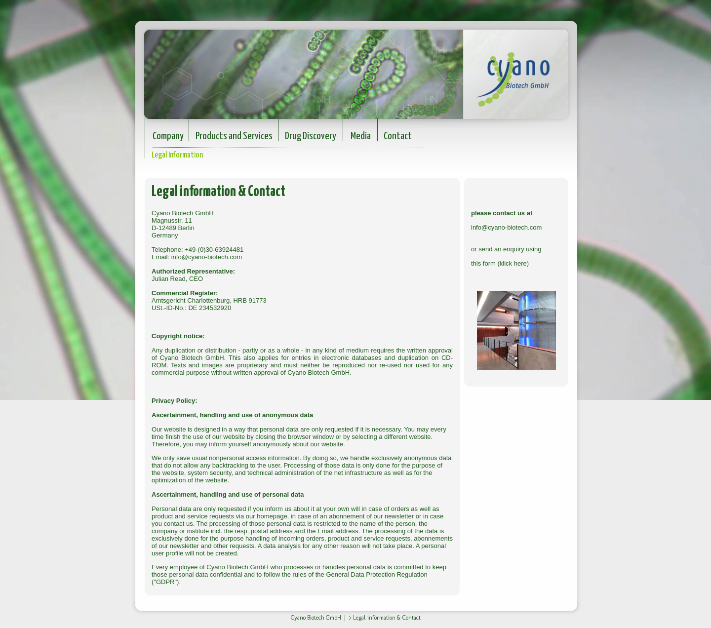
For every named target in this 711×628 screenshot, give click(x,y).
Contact (398, 136)
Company (168, 136)
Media (361, 136)
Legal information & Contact (387, 617)
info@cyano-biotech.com (206, 257)
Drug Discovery (310, 136)
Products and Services (234, 136)
